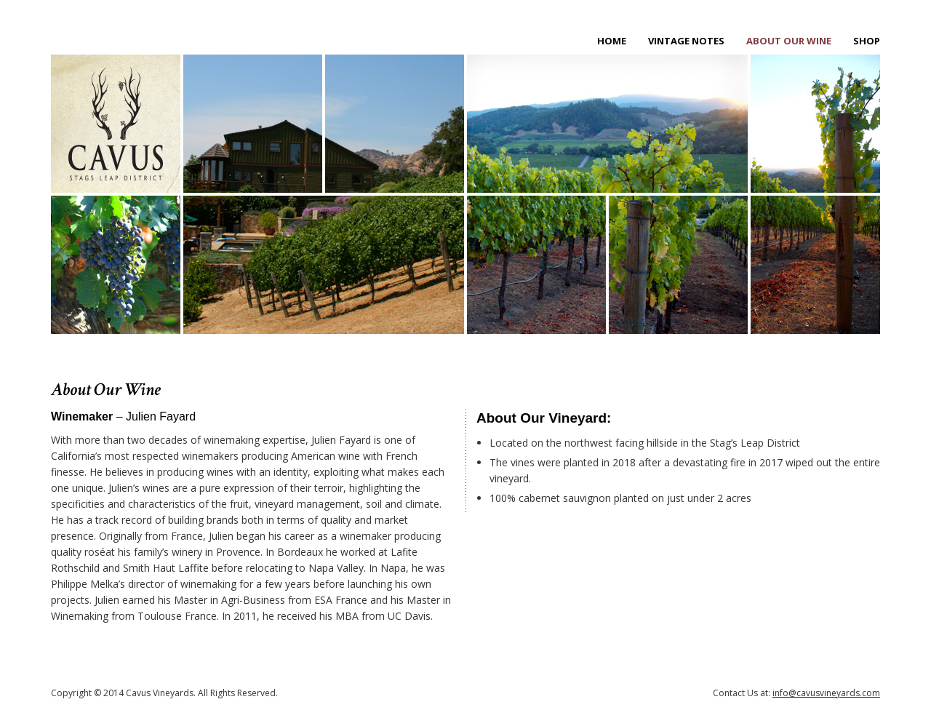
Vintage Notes (686, 40)
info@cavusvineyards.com (826, 693)
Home (611, 40)
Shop (866, 40)
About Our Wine (788, 40)
